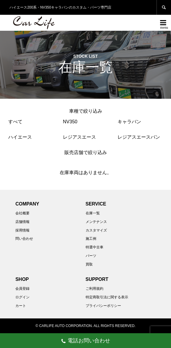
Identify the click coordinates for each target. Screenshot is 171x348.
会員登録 (22, 289)
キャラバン (129, 121)
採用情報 (22, 230)
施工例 (91, 239)
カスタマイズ (96, 230)
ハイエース (20, 137)
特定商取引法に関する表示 (107, 297)
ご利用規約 (94, 289)
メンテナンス (96, 222)
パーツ (91, 256)
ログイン (22, 297)
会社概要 (22, 213)
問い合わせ (24, 239)
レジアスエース (79, 137)
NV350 (70, 121)
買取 (89, 264)
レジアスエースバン (139, 137)
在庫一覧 (93, 213)
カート (20, 306)
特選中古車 (94, 247)
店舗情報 (22, 222)
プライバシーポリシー (103, 306)
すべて (15, 121)
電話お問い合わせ (85, 341)
